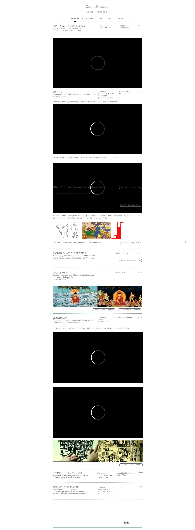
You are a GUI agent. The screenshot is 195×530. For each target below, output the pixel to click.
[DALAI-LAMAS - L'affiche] (103, 309)
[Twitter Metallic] (125, 522)
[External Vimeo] (97, 63)
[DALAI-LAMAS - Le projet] (129, 309)
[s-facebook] (127, 522)
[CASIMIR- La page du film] (130, 260)
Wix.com (54, 529)
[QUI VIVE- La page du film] (130, 243)
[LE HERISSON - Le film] (131, 464)
